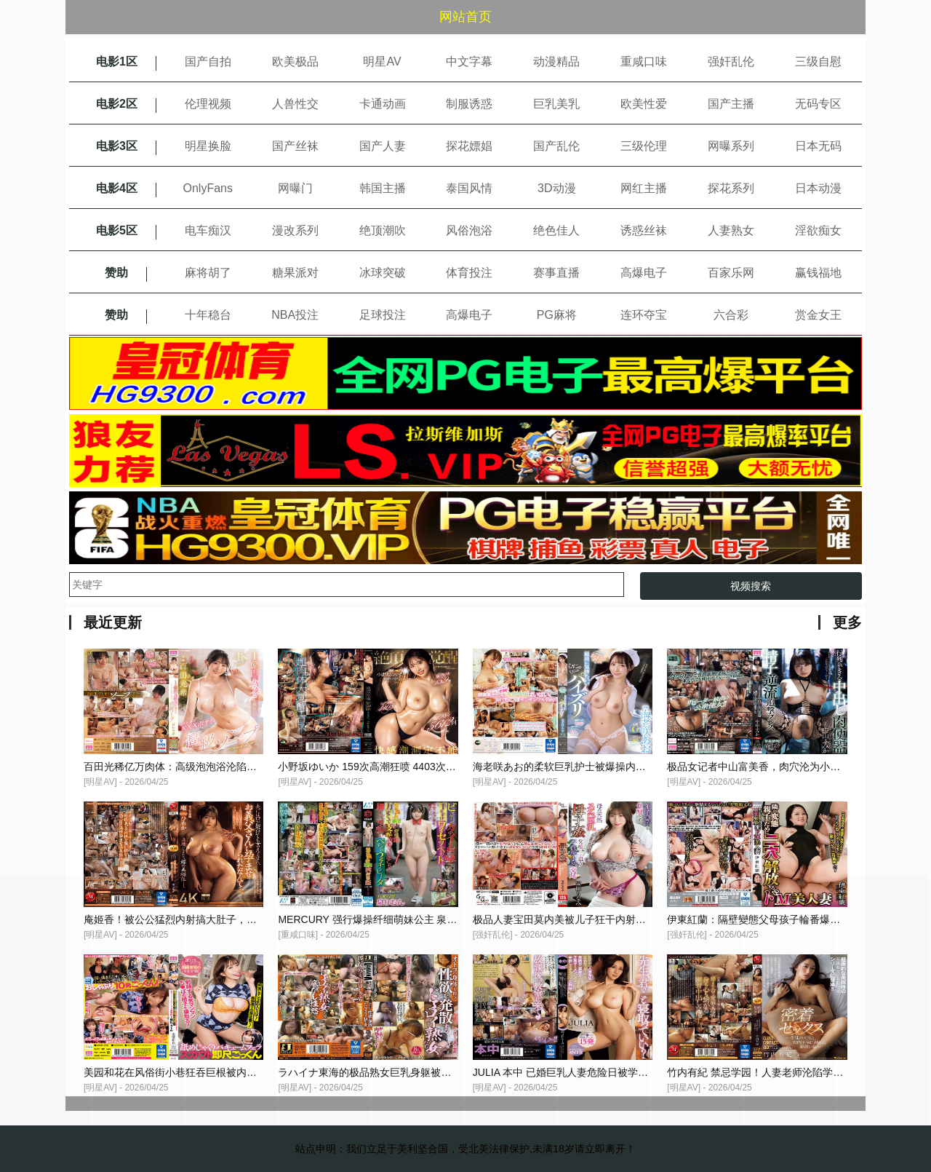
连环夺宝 (643, 315)
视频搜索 (750, 586)
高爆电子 (643, 272)
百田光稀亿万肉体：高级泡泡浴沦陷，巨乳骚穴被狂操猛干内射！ (231, 766)
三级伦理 (643, 146)
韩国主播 (382, 188)
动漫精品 (556, 61)
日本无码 (818, 146)
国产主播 (731, 104)
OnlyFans (208, 188)
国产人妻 (382, 146)
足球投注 (382, 315)
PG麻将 (557, 315)
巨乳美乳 (556, 104)
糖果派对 (295, 272)
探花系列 (731, 188)
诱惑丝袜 (643, 230)
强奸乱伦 (731, 61)
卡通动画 (382, 104)
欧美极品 (295, 61)
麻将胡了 (208, 272)
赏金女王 (818, 315)
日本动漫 (818, 188)
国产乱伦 (556, 146)
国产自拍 (208, 61)
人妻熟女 (731, 230)
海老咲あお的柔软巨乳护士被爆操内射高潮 (569, 766)
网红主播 (643, 188)
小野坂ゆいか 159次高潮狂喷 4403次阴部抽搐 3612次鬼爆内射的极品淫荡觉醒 (456, 766)
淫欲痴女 (818, 230)
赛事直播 (556, 272)
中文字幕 (469, 61)
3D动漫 (556, 188)
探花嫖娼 (469, 146)
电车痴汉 (208, 230)
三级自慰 (818, 61)
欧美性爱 (643, 104)
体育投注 (469, 272)
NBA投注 (295, 315)
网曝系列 (731, 146)
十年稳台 (208, 315)
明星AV (382, 61)
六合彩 (731, 315)
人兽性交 (295, 104)
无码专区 (818, 104)
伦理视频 (208, 104)
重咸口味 (643, 61)
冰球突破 (382, 272)
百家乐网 (731, 272)
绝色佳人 (556, 230)
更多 (847, 622)
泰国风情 (469, 188)
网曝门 (295, 188)
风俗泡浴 (469, 230)
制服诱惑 (469, 104)
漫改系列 (295, 230)
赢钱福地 (818, 272)
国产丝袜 (295, 146)
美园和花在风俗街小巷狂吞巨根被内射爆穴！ (185, 1072)
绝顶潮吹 (382, 230)
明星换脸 (208, 146)
